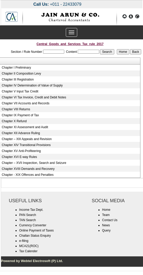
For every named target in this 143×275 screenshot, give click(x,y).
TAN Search (27, 220)
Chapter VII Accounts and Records (25, 103)
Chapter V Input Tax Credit (20, 91)
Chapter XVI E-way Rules (19, 157)
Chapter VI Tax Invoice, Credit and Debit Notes (34, 97)
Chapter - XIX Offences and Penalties (28, 175)
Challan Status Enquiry (35, 235)
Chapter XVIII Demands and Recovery (28, 169)
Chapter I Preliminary (16, 67)
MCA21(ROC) (29, 246)
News (106, 225)
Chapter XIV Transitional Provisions (26, 145)
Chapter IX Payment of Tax (20, 115)
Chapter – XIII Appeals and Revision (27, 139)
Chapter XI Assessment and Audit (25, 127)
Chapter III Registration (18, 79)
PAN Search (27, 215)
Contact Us (109, 220)
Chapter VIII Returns (16, 109)
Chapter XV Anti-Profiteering (21, 151)
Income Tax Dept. (31, 210)
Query (106, 230)
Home (106, 210)
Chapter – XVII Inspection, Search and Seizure (34, 163)
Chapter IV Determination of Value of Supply (32, 85)
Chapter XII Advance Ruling (21, 133)
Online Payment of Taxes (36, 230)
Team (106, 215)
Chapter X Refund (14, 121)
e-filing (23, 241)
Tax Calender (28, 251)
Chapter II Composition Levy (21, 73)
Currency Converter (32, 225)
